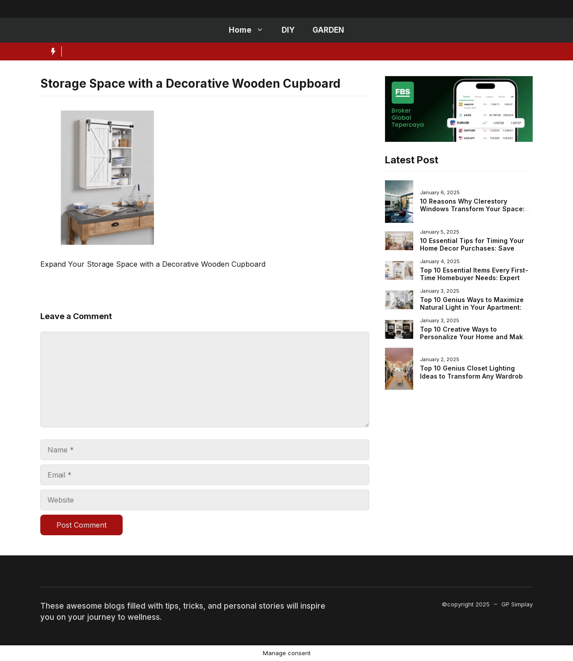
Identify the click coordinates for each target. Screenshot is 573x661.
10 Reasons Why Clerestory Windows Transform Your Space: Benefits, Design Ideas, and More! (473, 209)
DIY (288, 30)
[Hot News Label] (51, 51)
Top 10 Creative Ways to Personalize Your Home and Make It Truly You (476, 337)
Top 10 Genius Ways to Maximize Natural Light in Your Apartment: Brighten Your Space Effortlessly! (472, 307)
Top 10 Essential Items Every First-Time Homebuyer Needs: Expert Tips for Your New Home (474, 278)
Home (251, 30)
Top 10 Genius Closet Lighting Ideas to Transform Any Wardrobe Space (473, 376)
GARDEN (328, 30)
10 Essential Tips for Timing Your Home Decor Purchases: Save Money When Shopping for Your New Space (472, 252)
